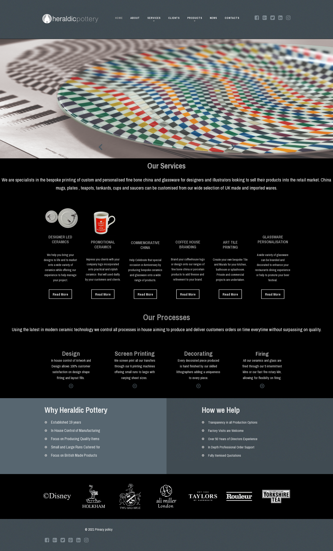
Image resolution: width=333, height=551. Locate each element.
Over (311, 439)
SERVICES (154, 18)
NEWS (213, 18)
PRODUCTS (194, 18)
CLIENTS (174, 18)
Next (233, 147)
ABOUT (135, 18)
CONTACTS (232, 18)
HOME (119, 18)
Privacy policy (104, 529)
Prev (100, 147)
